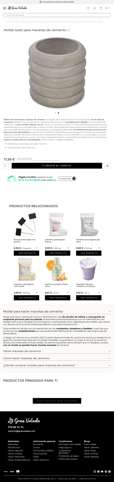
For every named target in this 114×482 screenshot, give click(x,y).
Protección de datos (69, 456)
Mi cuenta (38, 444)
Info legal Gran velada (70, 444)
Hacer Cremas (15, 453)
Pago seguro (65, 447)
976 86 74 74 (16, 427)
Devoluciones (40, 453)
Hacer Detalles (91, 457)
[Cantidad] (7, 166)
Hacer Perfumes (16, 457)
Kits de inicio (14, 447)
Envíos (36, 447)
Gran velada (90, 444)
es (107, 8)
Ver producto (27, 253)
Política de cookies (68, 459)
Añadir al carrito (56, 165)
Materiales (13, 444)
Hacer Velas (90, 450)
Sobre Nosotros (41, 460)
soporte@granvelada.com (21, 431)
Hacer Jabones (15, 450)
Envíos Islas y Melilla (43, 450)
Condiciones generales (65, 451)
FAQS (36, 457)
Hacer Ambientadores (19, 460)
